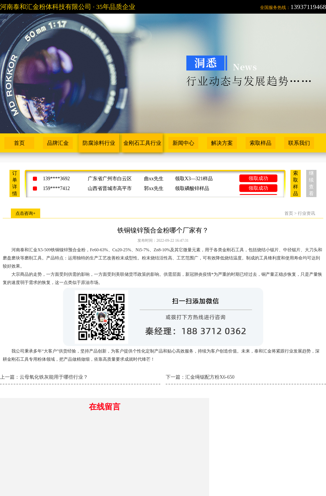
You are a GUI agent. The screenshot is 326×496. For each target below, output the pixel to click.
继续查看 (311, 183)
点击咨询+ (25, 213)
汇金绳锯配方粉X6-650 (209, 377)
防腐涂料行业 (99, 143)
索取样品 (260, 143)
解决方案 (222, 143)
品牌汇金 (58, 143)
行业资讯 (306, 213)
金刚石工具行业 (142, 143)
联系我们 (299, 143)
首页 (19, 143)
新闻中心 (183, 143)
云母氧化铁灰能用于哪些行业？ (54, 377)
